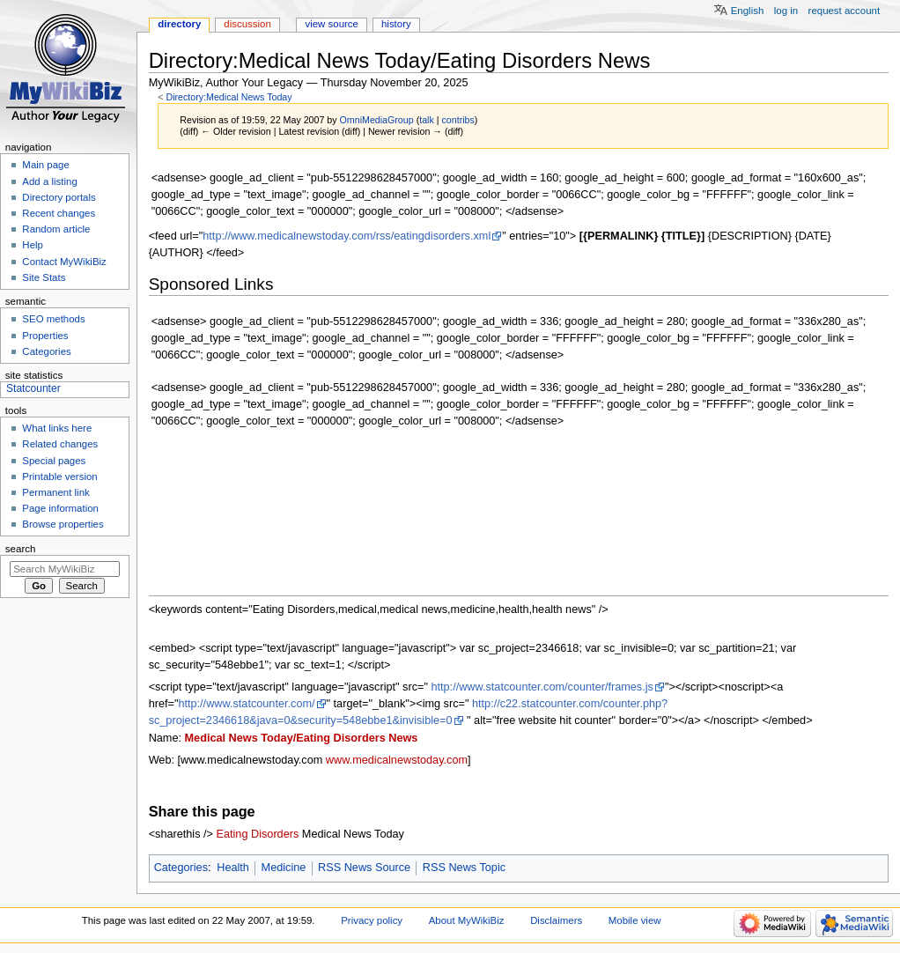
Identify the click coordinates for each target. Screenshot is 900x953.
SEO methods (53, 319)
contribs (457, 120)
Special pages (53, 460)
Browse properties (62, 524)
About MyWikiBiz (467, 920)
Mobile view (635, 920)
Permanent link (55, 492)
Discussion (247, 23)
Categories (181, 867)
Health (233, 867)
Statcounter (33, 388)
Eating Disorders (258, 834)
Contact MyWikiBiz (64, 261)
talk (426, 120)
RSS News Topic (464, 867)
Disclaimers (556, 920)
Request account (844, 10)
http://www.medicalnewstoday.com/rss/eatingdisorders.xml (347, 236)
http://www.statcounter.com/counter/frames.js (542, 687)
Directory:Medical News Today (228, 97)
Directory (179, 23)
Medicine (284, 867)
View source (331, 23)
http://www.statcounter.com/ (246, 704)
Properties (45, 335)
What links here (57, 428)
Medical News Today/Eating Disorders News (301, 738)
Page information (60, 508)
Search (20, 548)
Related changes (60, 444)
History (396, 23)
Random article (56, 229)
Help (32, 245)
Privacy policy (371, 920)
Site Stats (43, 277)
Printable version (59, 476)
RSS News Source (364, 867)
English (747, 10)
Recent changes (58, 213)
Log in (786, 10)
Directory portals (58, 197)
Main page (46, 164)
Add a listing (49, 181)
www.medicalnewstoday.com (397, 760)
